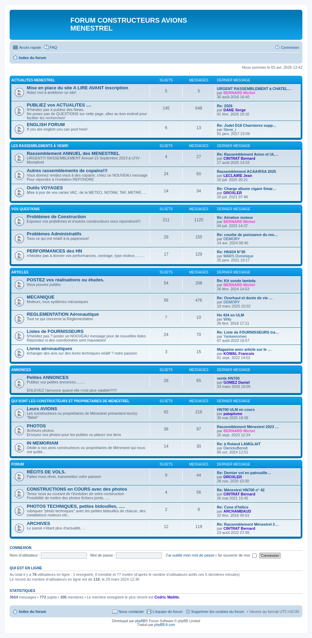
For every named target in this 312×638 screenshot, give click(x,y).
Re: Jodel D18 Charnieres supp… (247, 125)
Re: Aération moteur (235, 217)
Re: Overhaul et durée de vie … (245, 298)
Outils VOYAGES (45, 187)
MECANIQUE (41, 297)
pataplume (232, 414)
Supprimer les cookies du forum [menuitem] (217, 611)
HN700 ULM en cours (236, 409)
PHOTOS (36, 425)
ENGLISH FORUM (46, 124)
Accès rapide (30, 47)
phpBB (140, 621)
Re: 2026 (224, 106)
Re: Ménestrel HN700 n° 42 (241, 490)
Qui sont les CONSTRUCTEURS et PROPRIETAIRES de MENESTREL (70, 401)
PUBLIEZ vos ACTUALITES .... (59, 105)
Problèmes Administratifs (54, 233)
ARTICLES (19, 272)
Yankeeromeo (235, 336)
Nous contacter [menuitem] (131, 611)
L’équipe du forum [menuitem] (167, 611)
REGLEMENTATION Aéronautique (63, 314)
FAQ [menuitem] (53, 47)
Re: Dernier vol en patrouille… (244, 473)
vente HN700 (228, 378)
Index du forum (32, 611)
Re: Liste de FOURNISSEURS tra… (248, 332)
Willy (227, 319)
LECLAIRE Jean (237, 176)
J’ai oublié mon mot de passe (189, 555)
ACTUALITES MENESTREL (33, 80)
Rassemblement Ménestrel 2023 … (248, 427)
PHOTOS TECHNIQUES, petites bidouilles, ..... (76, 506)
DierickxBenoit (235, 448)
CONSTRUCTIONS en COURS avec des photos (77, 489)
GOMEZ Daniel (236, 382)
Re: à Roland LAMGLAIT (239, 444)
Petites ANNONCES (48, 377)
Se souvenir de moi (237, 555)
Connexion (21, 548)
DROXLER (232, 193)
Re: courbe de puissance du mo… (247, 235)
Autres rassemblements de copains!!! (67, 170)
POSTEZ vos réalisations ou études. (65, 279)
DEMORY (231, 239)
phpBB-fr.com (164, 625)
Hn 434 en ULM (230, 315)
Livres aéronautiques (49, 348)
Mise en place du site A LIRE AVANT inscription (77, 87)
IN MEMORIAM (42, 443)
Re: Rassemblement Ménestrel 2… (248, 524)
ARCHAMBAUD (237, 511)
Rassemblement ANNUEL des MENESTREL (73, 153)
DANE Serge (234, 110)
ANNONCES (21, 370)
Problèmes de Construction (56, 216)
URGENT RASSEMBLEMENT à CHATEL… (254, 89)
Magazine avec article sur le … (244, 349)
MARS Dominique (238, 256)
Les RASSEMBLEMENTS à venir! (40, 146)
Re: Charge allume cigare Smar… (247, 189)
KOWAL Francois (238, 353)
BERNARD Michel (239, 93)
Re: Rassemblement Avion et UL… (248, 154)
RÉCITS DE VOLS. (46, 471)
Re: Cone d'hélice (233, 507)
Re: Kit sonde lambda (236, 281)
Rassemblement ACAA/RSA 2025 (246, 171)
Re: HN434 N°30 (231, 252)
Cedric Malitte (166, 597)
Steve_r (229, 129)
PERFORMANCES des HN (54, 251)
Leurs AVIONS (42, 408)
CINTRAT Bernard (239, 158)
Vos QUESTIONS (25, 209)
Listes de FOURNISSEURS (55, 331)
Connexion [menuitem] (290, 47)
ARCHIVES (38, 523)
